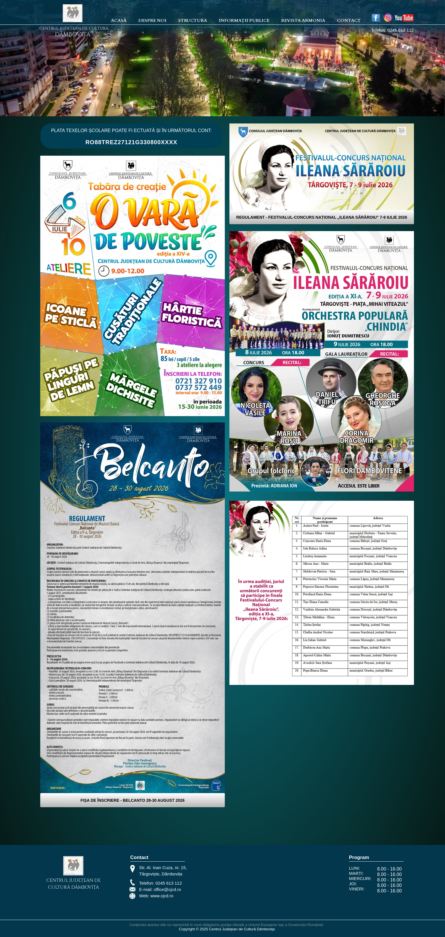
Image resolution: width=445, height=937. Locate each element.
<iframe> (268, 883)
